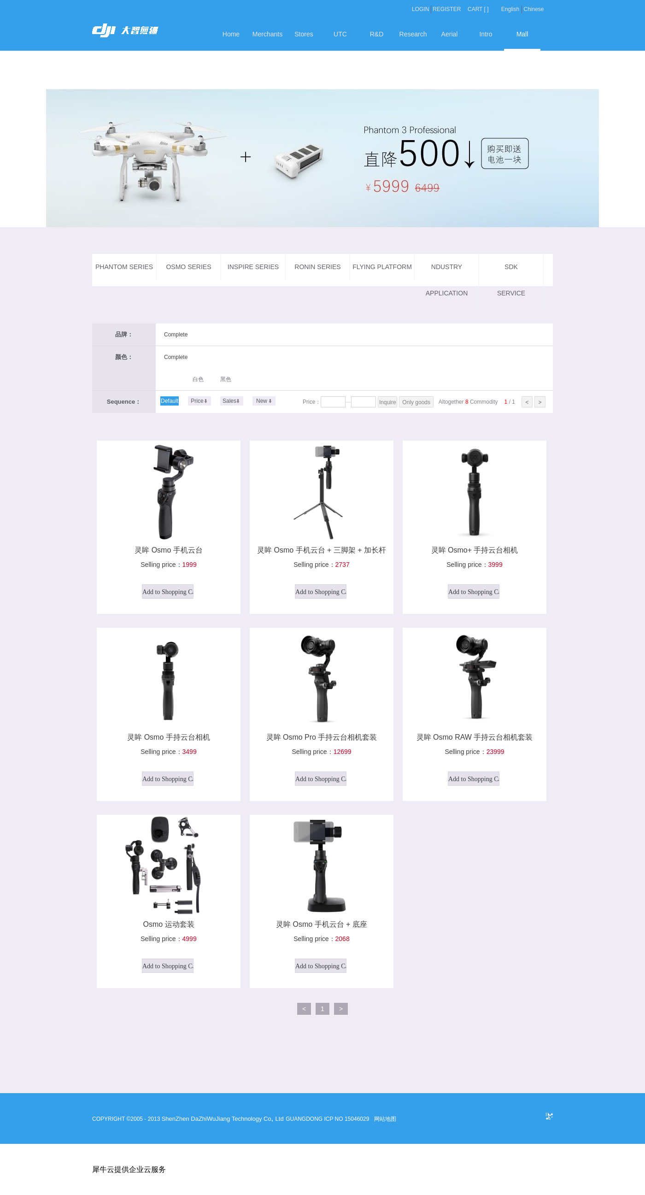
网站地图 (384, 1119)
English (510, 9)
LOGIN (420, 9)
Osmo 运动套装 (168, 924)
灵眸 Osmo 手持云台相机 (168, 737)
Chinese (533, 9)
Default (169, 401)
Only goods (416, 402)
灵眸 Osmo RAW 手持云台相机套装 (474, 737)
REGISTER (447, 9)
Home (231, 34)
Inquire (387, 402)
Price (197, 401)
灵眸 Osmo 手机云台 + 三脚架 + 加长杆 (321, 550)
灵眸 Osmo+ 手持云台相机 (474, 550)
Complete (176, 334)
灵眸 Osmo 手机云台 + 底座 (321, 924)
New (261, 401)
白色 (198, 379)
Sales (229, 401)
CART (475, 9)
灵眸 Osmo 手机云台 (169, 550)
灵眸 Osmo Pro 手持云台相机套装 (321, 737)
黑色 (225, 379)
